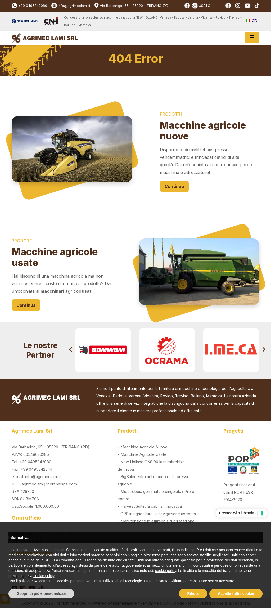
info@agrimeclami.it (74, 6)
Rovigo (166, 395)
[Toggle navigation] (252, 37)
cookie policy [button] (165, 571)
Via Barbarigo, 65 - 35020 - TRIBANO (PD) (134, 6)
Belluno (197, 395)
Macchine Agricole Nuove (144, 446)
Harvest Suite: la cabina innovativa (151, 506)
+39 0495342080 (32, 6)
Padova (120, 395)
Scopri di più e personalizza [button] (41, 593)
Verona (135, 395)
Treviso (181, 395)
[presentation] (71, 350)
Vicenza (150, 395)
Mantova (214, 395)
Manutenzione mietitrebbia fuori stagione (157, 521)
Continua (174, 186)
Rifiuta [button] (193, 593)
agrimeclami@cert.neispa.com (49, 484)
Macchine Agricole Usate (143, 454)
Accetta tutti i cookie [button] (236, 593)
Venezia (103, 395)
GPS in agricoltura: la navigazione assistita (158, 513)
